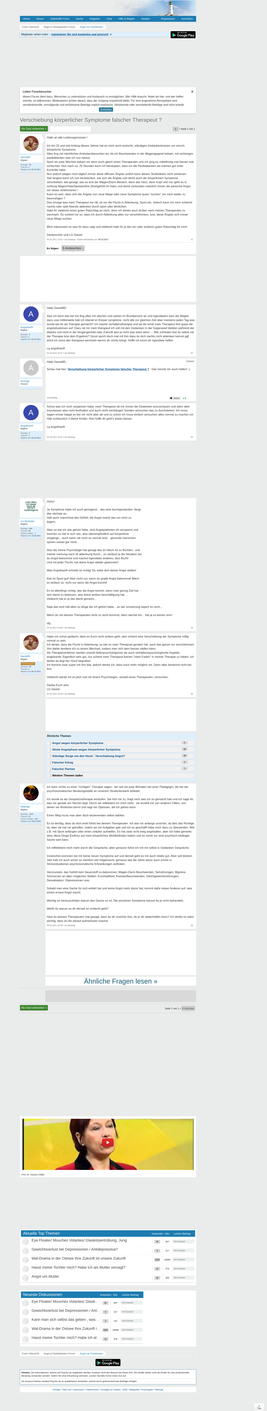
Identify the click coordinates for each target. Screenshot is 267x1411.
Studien (145, 18)
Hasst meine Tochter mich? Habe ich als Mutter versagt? (78, 1267)
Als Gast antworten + (34, 128)
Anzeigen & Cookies (110, 1389)
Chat (109, 18)
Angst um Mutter (45, 1276)
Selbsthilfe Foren (59, 18)
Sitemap (159, 1389)
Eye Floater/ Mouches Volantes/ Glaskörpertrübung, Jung (79, 1240)
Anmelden (187, 18)
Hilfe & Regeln (126, 18)
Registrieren (168, 18)
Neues (40, 18)
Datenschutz (92, 1389)
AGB (124, 1389)
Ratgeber (95, 18)
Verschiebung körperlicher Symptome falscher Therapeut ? (91, 120)
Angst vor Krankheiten (91, 1353)
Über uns (66, 1389)
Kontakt (56, 1389)
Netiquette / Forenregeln (141, 1389)
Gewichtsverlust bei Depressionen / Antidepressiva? (75, 1249)
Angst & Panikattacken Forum (59, 1353)
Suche (79, 18)
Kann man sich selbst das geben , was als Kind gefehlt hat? (81, 1319)
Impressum (78, 1389)
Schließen (106, 109)
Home (26, 18)
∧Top (259, 1407)
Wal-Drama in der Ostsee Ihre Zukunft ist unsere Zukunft (79, 1258)
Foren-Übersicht (30, 1353)
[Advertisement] (120, 952)
